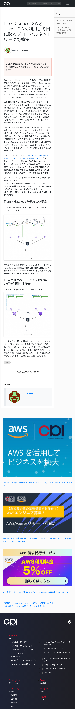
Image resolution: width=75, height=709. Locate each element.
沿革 (12, 707)
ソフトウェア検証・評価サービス (55, 669)
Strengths (24, 681)
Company (24, 689)
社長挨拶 (14, 695)
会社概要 (14, 703)
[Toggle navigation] (68, 3)
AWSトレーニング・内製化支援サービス (57, 654)
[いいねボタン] (7, 362)
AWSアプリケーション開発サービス (24, 660)
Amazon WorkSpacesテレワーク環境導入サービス (57, 643)
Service (40, 637)
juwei (14, 50)
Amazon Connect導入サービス (23, 664)
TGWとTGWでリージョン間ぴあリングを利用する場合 (64, 30)
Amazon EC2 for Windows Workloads (21, 655)
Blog (55, 689)
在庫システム (48, 673)
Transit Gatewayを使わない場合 (64, 22)
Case (55, 681)
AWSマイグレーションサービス (22, 650)
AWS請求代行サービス (19, 642)
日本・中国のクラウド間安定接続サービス (57, 660)
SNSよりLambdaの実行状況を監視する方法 (24, 606)
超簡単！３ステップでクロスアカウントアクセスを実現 (28, 603)
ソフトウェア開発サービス (53, 665)
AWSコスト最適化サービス (53, 648)
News (55, 698)
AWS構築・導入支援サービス (21, 646)
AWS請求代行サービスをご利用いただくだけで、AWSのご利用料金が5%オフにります (36, 592)
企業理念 (14, 699)
